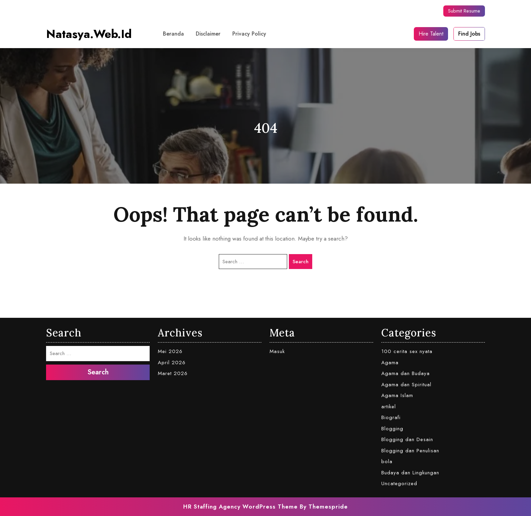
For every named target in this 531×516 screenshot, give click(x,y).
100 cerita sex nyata (406, 351)
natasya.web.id (89, 34)
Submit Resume (464, 11)
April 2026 (172, 362)
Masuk (277, 351)
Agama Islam (397, 395)
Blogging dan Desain (407, 439)
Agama (390, 362)
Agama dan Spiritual (406, 384)
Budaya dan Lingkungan (410, 472)
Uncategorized (399, 483)
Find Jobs (469, 34)
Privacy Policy (249, 34)
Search (301, 261)
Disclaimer (208, 34)
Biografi (391, 417)
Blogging (392, 428)
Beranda (173, 34)
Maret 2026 (173, 373)
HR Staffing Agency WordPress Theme (240, 506)
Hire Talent (431, 34)
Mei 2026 (170, 351)
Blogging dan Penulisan (410, 450)
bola (386, 461)
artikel (388, 406)
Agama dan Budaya (405, 373)
